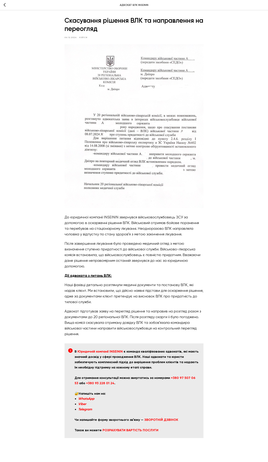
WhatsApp (86, 400)
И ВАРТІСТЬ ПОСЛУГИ (140, 431)
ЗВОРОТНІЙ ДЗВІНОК (161, 421)
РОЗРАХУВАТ (113, 431)
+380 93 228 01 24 (100, 384)
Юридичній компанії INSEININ (100, 352)
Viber (82, 405)
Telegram (85, 410)
